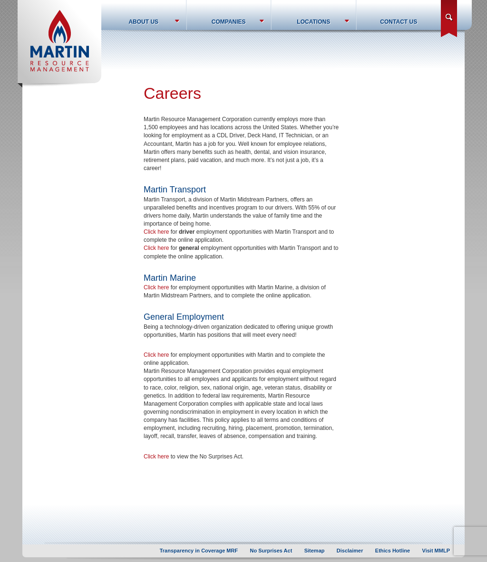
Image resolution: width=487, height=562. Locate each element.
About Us (143, 22)
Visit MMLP (436, 550)
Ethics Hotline (392, 550)
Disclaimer (350, 550)
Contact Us (398, 22)
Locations (313, 22)
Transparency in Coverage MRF (199, 550)
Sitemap (314, 550)
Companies (229, 22)
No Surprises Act (271, 550)
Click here (156, 232)
